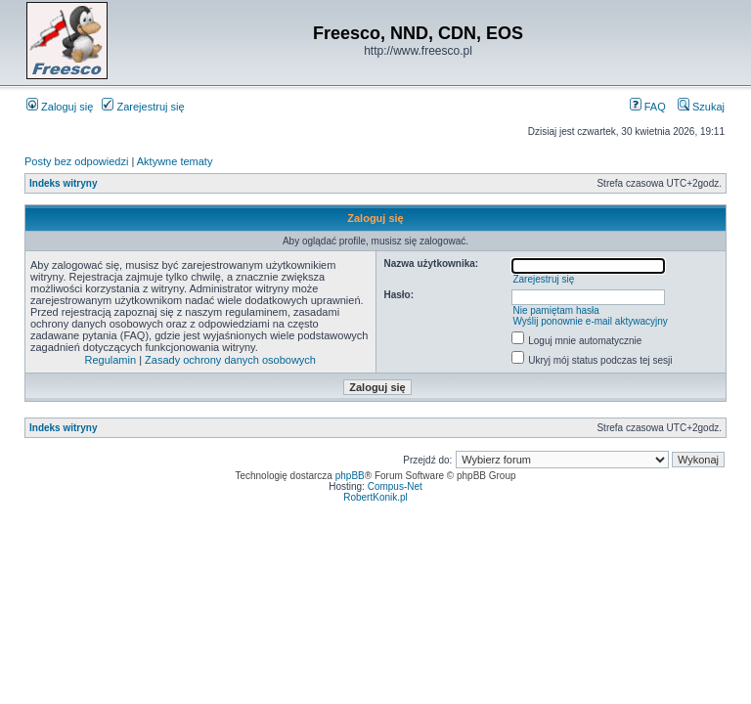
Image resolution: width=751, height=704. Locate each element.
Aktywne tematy (175, 161)
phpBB (350, 475)
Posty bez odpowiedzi (76, 161)
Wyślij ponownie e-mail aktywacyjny (589, 321)
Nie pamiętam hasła (555, 310)
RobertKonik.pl (375, 497)
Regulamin (111, 360)
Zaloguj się (59, 106)
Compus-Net (395, 486)
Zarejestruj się (143, 106)
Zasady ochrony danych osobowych (230, 360)
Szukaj (701, 106)
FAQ (648, 106)
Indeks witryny (63, 183)
